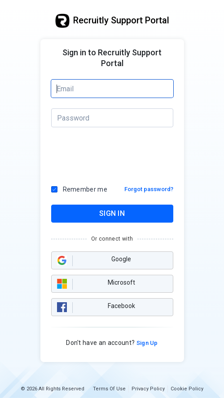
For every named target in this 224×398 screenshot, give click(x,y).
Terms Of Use (109, 389)
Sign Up (146, 343)
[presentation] (112, 154)
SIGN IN (112, 213)
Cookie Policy (187, 389)
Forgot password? (148, 189)
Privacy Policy (148, 389)
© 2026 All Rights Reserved (52, 389)
